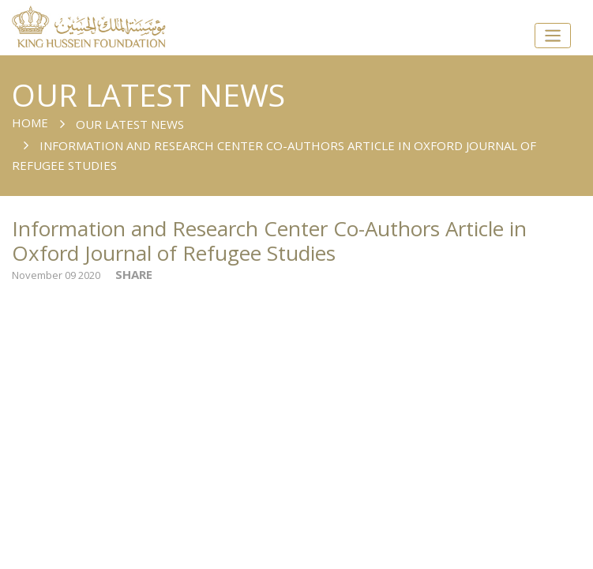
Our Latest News (130, 124)
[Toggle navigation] (553, 36)
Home (30, 122)
